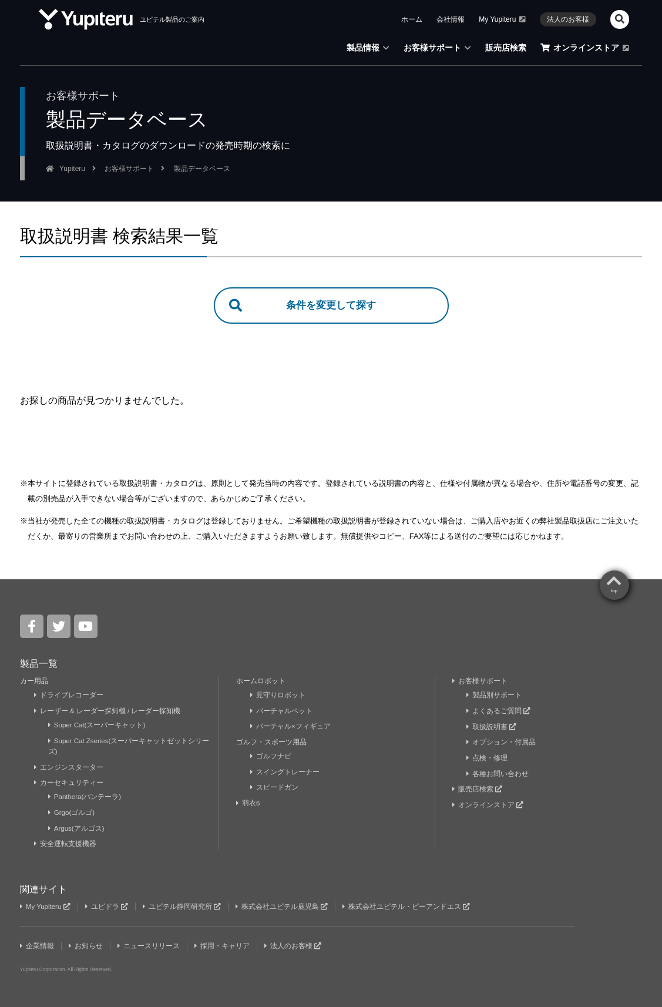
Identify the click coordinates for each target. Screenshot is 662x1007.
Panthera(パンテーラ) (85, 797)
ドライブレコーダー (69, 696)
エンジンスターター (69, 767)
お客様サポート (437, 47)
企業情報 (37, 945)
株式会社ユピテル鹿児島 (285, 906)
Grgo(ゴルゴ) (72, 812)
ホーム (411, 19)
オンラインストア (584, 47)
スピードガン (274, 788)
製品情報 (368, 47)
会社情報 (450, 19)
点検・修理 (487, 758)
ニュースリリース (150, 945)
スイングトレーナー (285, 772)
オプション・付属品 (501, 743)
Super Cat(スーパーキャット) (97, 725)
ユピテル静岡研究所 (185, 906)
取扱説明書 (491, 727)
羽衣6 (249, 803)
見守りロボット (278, 696)
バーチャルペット (281, 711)
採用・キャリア (224, 945)
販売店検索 (505, 47)
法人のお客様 (568, 19)
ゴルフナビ (271, 757)
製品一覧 (39, 665)
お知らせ (86, 945)
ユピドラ (108, 906)
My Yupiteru (502, 19)
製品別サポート (494, 696)
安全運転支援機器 (65, 844)
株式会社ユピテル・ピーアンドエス (411, 906)
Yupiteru (72, 169)
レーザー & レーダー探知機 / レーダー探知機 (108, 711)
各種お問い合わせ (497, 774)
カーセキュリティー (69, 783)
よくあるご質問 (498, 711)
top (614, 592)
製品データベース (202, 169)
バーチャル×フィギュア (290, 727)
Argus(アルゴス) (77, 828)
